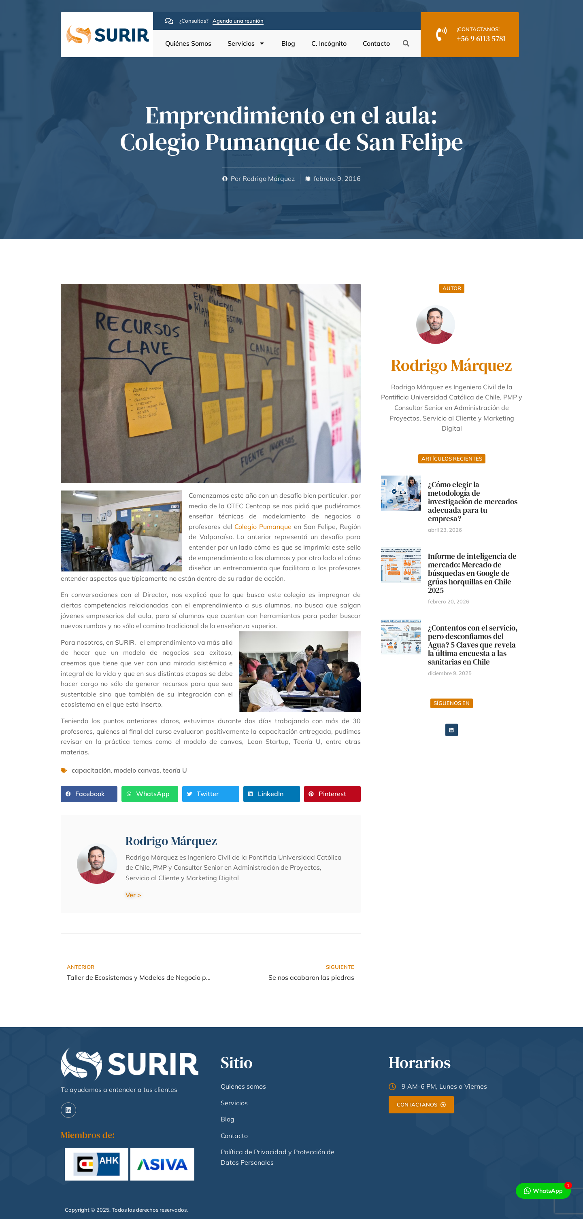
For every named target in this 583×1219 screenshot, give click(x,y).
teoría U (175, 770)
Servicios (246, 43)
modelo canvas (137, 770)
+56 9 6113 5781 (481, 38)
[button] (406, 43)
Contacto (376, 43)
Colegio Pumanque (263, 526)
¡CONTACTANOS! (478, 29)
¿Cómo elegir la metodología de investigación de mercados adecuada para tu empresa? (472, 501)
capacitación (91, 770)
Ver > (133, 895)
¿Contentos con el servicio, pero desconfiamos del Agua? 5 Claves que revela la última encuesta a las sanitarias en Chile (473, 644)
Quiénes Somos (188, 43)
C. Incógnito (329, 43)
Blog (288, 43)
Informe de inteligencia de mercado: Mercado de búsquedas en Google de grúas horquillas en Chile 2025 (472, 573)
